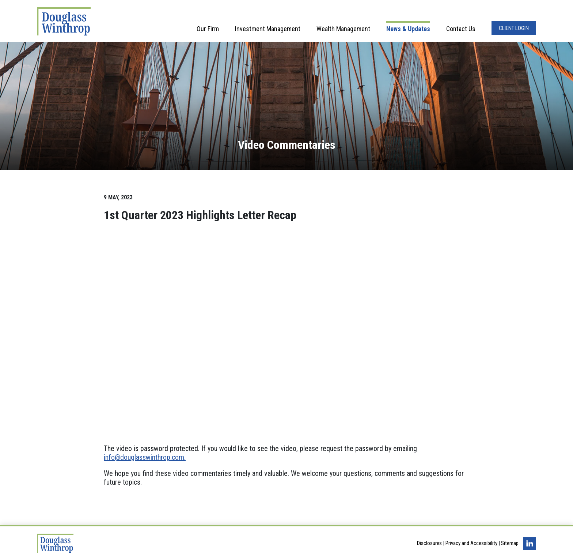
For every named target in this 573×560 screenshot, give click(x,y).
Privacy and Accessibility (471, 543)
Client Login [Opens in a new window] (514, 28)
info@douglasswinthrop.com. (145, 457)
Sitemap (510, 543)
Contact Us (460, 29)
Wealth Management (343, 29)
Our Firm (208, 29)
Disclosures (429, 543)
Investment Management (267, 29)
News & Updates (408, 29)
